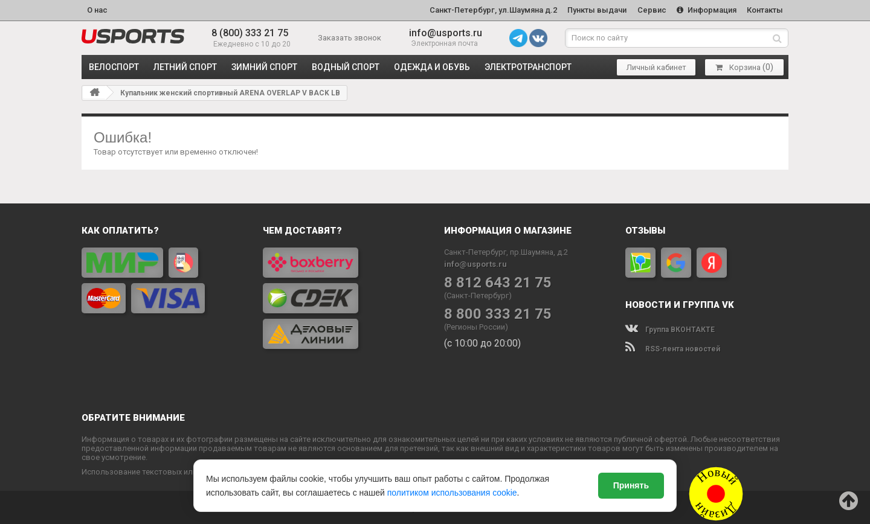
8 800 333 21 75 (498, 313)
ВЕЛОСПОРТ (114, 66)
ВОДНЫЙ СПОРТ (345, 66)
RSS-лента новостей (672, 348)
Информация (706, 9)
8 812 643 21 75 (498, 282)
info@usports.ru (445, 33)
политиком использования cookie (452, 492)
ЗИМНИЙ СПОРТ (264, 66)
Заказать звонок (349, 37)
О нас (97, 9)
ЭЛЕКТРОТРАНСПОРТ (528, 66)
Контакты (765, 9)
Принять (631, 485)
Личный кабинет (656, 66)
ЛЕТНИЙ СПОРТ (185, 66)
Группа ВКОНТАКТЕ (670, 329)
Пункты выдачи (595, 9)
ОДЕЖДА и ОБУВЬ (432, 66)
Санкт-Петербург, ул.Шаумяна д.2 (491, 9)
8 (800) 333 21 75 (249, 33)
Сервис (650, 9)
